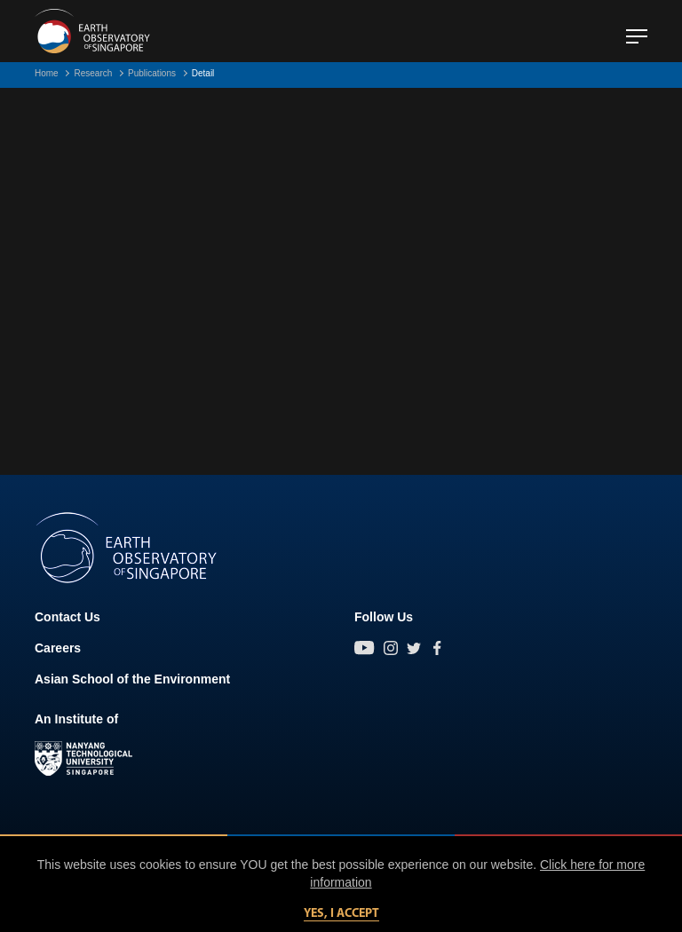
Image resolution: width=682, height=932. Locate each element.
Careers (58, 648)
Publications (152, 73)
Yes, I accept (341, 913)
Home (47, 73)
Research (93, 73)
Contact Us (67, 617)
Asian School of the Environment (132, 679)
